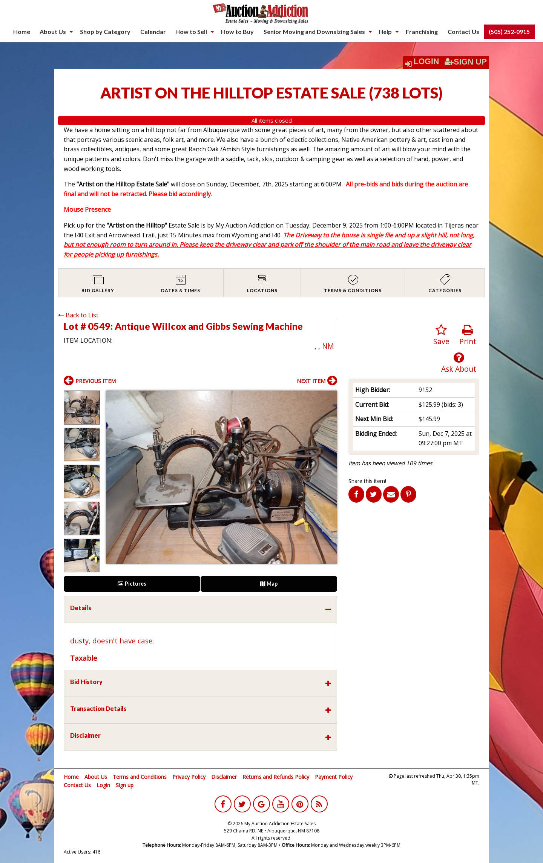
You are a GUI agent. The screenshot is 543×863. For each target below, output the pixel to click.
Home (21, 31)
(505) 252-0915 (509, 31)
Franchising (422, 31)
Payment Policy (334, 776)
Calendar (153, 31)
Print (467, 335)
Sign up (124, 785)
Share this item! (367, 481)
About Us (53, 31)
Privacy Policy (189, 776)
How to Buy (237, 31)
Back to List (78, 315)
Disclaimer (224, 776)
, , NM (324, 346)
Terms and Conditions (140, 776)
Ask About (458, 363)
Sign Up (466, 61)
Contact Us (463, 31)
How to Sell (191, 31)
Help (385, 31)
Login (426, 61)
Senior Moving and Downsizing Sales (314, 31)
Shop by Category (105, 31)
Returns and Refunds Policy (275, 776)
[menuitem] (21, 32)
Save (441, 335)
